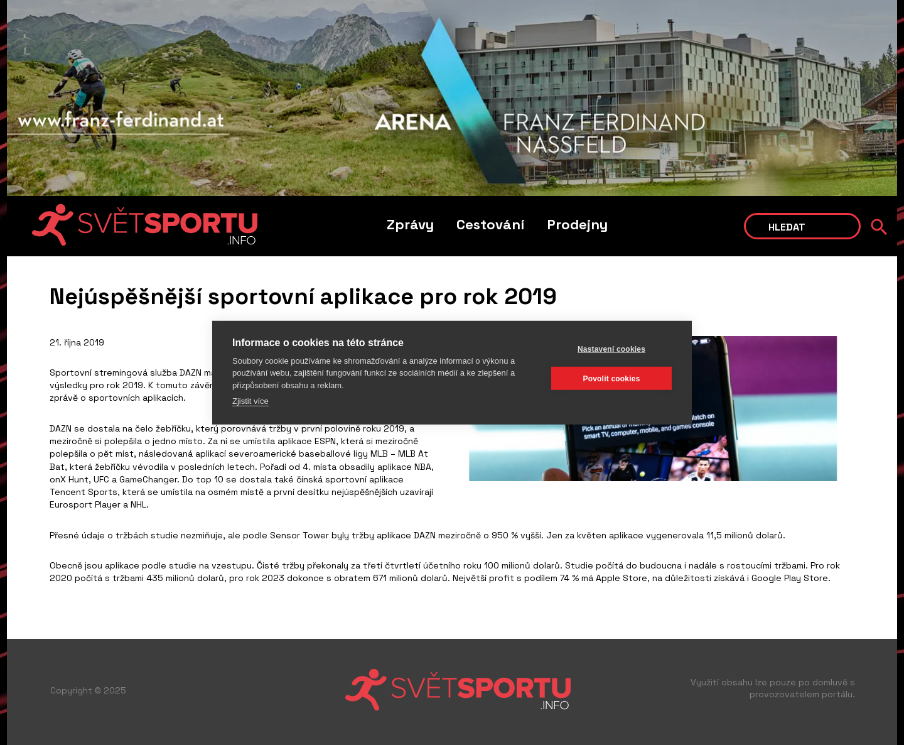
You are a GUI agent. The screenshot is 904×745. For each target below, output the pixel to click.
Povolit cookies (611, 378)
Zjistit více (250, 401)
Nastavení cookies (611, 348)
